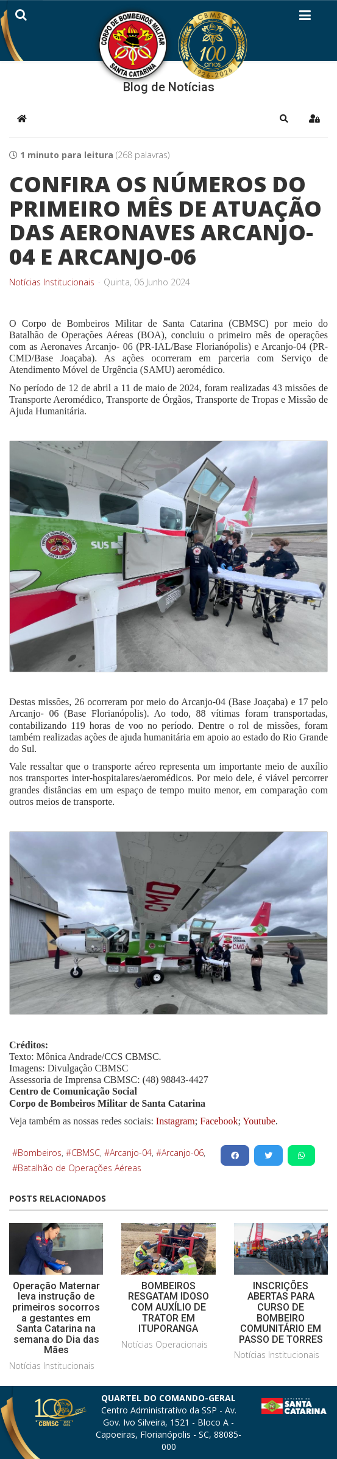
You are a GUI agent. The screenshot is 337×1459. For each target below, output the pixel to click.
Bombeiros (40, 1152)
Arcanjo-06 (182, 1152)
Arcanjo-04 (131, 1152)
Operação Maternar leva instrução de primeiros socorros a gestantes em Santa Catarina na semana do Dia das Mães (56, 1318)
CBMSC (85, 1152)
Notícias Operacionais (164, 1344)
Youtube (258, 1121)
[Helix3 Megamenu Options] (305, 17)
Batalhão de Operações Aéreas (79, 1168)
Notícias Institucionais (51, 282)
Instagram (175, 1121)
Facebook (219, 1121)
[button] (284, 118)
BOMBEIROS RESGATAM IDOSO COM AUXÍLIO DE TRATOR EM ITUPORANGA (168, 1307)
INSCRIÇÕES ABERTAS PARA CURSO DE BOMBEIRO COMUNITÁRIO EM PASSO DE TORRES (281, 1312)
